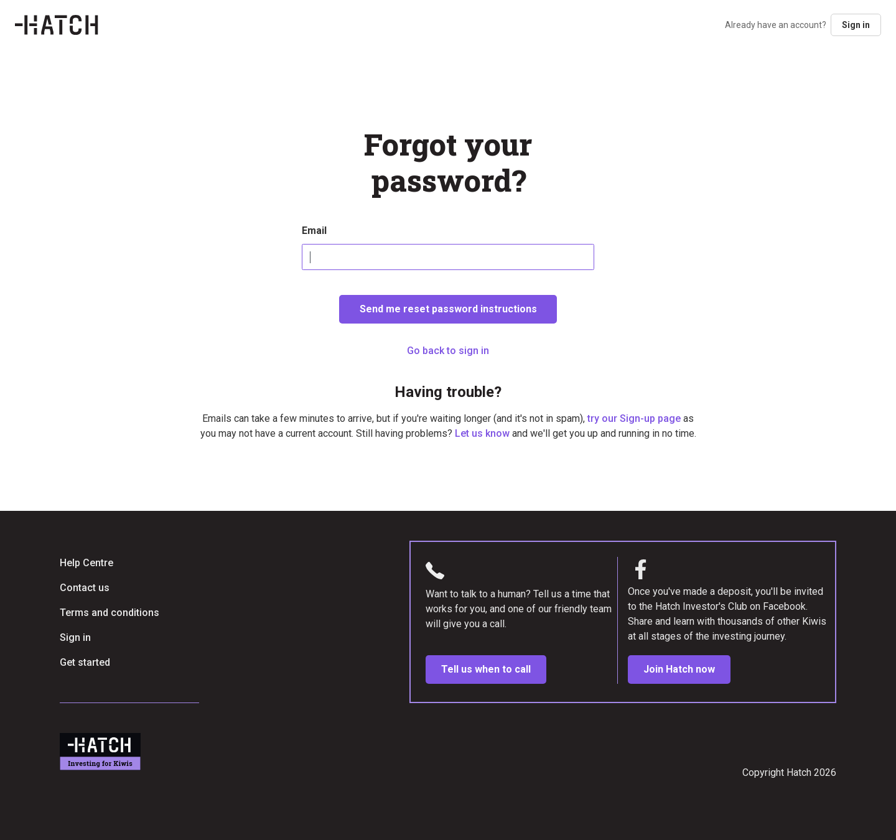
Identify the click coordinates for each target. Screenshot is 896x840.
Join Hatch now (679, 669)
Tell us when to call (486, 669)
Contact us (85, 588)
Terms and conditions (109, 612)
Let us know (482, 433)
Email (314, 230)
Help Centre (86, 563)
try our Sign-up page (634, 418)
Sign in (856, 25)
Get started (85, 662)
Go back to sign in (448, 351)
